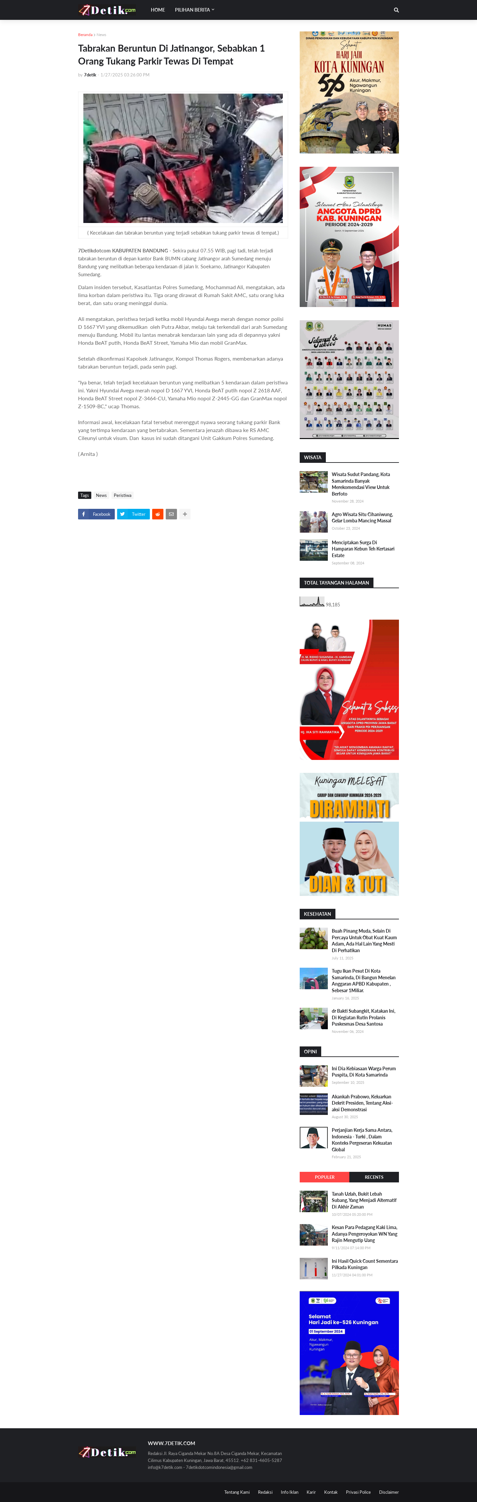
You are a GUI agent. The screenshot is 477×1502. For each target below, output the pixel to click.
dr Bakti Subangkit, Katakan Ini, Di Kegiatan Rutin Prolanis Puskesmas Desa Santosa (363, 1017)
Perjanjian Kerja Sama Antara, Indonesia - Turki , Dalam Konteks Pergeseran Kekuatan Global (362, 1139)
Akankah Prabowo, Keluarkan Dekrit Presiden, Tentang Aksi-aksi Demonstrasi (362, 1103)
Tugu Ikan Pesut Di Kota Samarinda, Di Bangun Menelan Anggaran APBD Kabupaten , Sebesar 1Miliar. (364, 980)
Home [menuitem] (158, 10)
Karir (311, 1492)
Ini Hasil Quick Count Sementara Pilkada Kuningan (365, 1264)
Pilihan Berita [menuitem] (192, 10)
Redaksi (265, 1492)
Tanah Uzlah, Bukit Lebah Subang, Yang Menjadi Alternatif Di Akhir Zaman (364, 1200)
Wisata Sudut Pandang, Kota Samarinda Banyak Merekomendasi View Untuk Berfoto (361, 484)
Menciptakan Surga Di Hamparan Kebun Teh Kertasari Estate (363, 549)
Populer (324, 1177)
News (101, 34)
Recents (374, 1177)
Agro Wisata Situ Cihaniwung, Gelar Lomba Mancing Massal (362, 517)
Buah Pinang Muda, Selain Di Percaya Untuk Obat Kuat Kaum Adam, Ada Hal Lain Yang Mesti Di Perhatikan (364, 940)
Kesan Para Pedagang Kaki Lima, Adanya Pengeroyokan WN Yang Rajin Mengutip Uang (364, 1233)
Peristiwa (122, 495)
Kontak (331, 1492)
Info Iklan (289, 1492)
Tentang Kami (237, 1492)
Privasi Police (358, 1492)
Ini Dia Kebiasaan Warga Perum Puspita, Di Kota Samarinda (364, 1072)
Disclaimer (389, 1492)
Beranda (85, 34)
